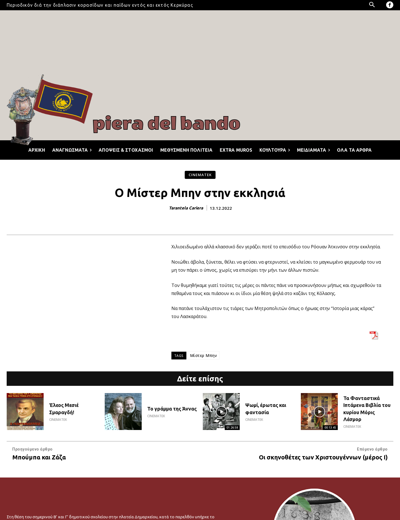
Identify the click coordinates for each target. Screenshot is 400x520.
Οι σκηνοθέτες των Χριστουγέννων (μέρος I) (323, 457)
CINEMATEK (200, 175)
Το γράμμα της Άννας (172, 408)
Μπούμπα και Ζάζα (39, 457)
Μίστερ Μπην (203, 355)
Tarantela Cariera (186, 208)
